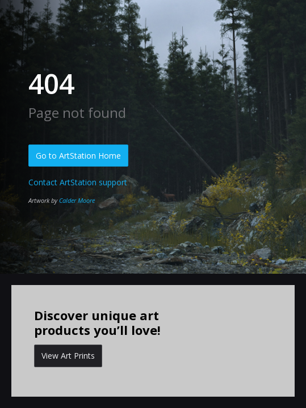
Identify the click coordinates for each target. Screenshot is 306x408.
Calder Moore (77, 200)
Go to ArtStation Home (78, 155)
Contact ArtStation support (77, 182)
